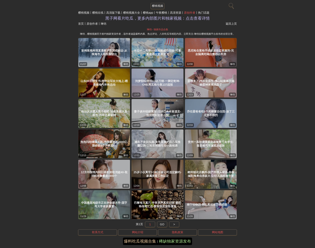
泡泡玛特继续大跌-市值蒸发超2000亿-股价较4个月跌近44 (104, 143)
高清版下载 (113, 12)
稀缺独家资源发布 (175, 241)
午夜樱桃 (161, 12)
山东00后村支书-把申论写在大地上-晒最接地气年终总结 (104, 82)
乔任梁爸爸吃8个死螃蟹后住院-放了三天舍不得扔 (210, 113)
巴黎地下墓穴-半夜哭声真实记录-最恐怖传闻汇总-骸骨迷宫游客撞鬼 (157, 204)
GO (162, 224)
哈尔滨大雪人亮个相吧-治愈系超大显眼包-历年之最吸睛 (104, 113)
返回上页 (231, 23)
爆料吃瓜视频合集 (140, 241)
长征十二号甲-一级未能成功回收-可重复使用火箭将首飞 (157, 52)
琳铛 (125, 64)
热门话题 (203, 12)
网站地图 (217, 232)
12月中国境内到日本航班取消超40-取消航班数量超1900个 (104, 174)
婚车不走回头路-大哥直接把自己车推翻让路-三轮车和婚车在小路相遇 (158, 143)
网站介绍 (137, 232)
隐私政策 (177, 232)
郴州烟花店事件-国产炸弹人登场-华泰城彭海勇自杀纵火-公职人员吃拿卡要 (210, 174)
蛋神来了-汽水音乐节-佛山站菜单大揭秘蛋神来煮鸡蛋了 (210, 82)
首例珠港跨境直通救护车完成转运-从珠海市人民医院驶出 (104, 52)
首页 (81, 23)
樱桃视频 (83, 12)
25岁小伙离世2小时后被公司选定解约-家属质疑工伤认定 (157, 174)
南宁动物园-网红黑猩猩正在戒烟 (207, 204)
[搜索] (231, 5)
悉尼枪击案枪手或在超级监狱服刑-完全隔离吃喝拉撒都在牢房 (211, 52)
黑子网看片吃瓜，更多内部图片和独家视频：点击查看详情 (157, 18)
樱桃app (148, 12)
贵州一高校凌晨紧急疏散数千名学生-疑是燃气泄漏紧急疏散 (211, 143)
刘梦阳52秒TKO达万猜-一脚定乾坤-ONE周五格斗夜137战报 (157, 82)
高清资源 (175, 12)
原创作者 (189, 12)
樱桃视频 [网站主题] (157, 5)
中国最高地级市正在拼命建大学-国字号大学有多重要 (104, 204)
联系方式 (97, 232)
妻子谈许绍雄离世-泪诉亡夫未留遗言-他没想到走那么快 (157, 113)
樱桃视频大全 (131, 12)
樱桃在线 (97, 12)
